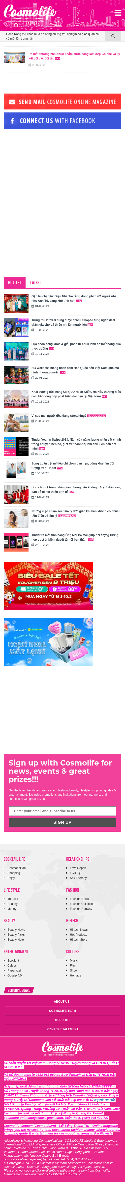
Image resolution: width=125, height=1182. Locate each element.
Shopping (13, 873)
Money (11, 909)
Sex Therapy (78, 878)
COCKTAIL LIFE (14, 859)
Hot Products (78, 934)
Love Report (78, 868)
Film (73, 965)
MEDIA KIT (62, 1020)
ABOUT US (61, 1001)
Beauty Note (15, 939)
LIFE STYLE (12, 889)
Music (74, 960)
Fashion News (79, 899)
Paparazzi (14, 970)
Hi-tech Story (78, 939)
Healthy (12, 904)
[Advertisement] (41, 166)
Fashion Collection (82, 904)
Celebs (12, 965)
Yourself (12, 899)
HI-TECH (72, 920)
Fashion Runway (81, 909)
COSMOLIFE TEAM (62, 1011)
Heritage (75, 975)
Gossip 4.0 (14, 975)
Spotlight (13, 960)
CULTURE (72, 951)
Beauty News (16, 929)
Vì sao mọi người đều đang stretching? (68, 415)
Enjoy (11, 878)
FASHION (72, 889)
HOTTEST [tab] (14, 282)
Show (73, 970)
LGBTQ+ (76, 873)
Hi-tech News (79, 929)
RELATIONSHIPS (77, 859)
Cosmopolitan (16, 868)
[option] (54, 38)
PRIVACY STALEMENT (62, 1029)
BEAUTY (9, 920)
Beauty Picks (16, 934)
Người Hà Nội (104, 1100)
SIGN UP (63, 822)
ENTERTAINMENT (16, 951)
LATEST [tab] (35, 282)
